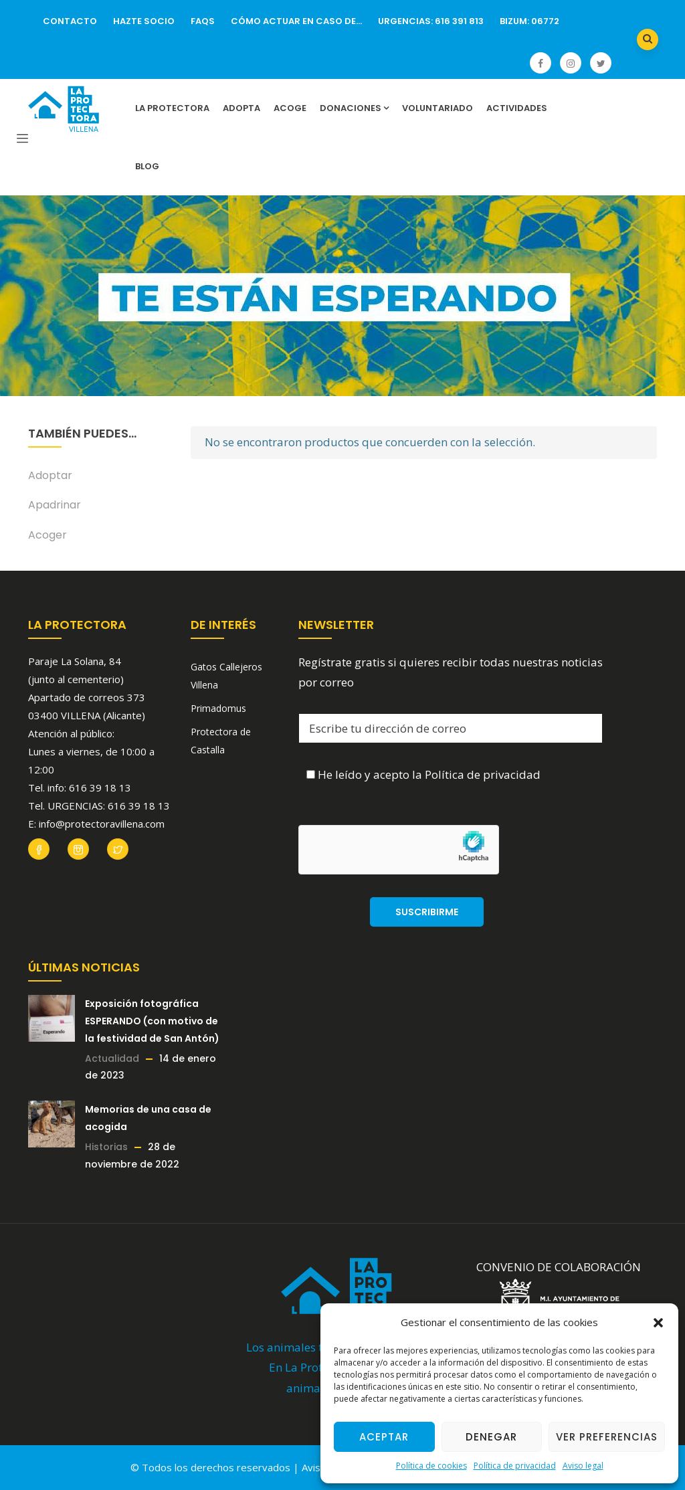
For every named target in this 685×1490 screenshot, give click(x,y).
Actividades (516, 108)
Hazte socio (144, 21)
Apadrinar (54, 505)
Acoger (47, 535)
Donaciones (354, 108)
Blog (147, 166)
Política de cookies (431, 1465)
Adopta (241, 108)
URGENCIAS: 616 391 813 (431, 21)
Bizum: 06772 (529, 21)
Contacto (70, 21)
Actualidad (112, 1058)
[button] (658, 1322)
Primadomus (218, 708)
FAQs (203, 21)
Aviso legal (583, 1465)
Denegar (491, 1437)
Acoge (290, 108)
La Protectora (172, 108)
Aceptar (384, 1437)
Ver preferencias (607, 1437)
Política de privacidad (515, 1465)
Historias (106, 1146)
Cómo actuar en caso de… (296, 21)
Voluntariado (437, 108)
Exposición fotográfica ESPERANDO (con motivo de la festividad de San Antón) (152, 1021)
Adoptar (50, 475)
